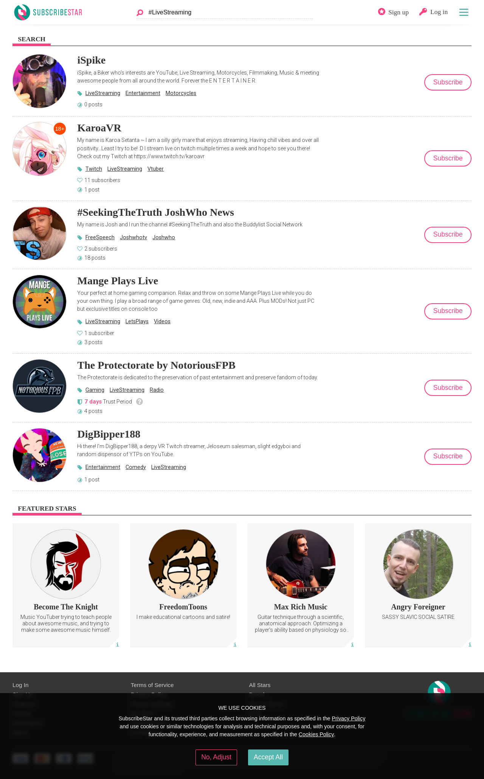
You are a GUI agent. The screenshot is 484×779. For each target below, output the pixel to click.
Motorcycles (181, 93)
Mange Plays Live (117, 281)
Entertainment (143, 93)
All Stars (260, 685)
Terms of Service (152, 685)
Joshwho (163, 237)
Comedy (136, 467)
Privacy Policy (348, 718)
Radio (157, 390)
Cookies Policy (316, 734)
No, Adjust (216, 757)
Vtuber (155, 169)
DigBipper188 (108, 434)
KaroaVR (99, 128)
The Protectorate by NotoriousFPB (156, 365)
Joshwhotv (133, 237)
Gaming (94, 390)
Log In (20, 685)
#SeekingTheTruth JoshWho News (155, 212)
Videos (162, 321)
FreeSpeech (100, 237)
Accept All (268, 757)
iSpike (91, 60)
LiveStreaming (102, 93)
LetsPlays (137, 321)
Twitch (93, 169)
